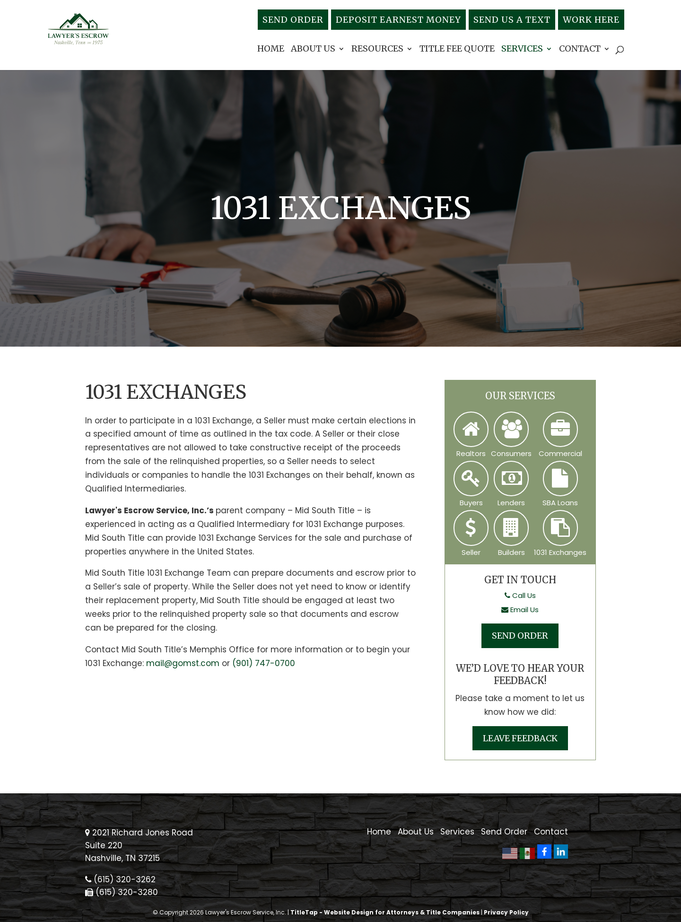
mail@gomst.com (182, 663)
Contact (580, 49)
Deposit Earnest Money (398, 19)
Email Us (520, 610)
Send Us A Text (511, 19)
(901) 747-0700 (263, 663)
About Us (313, 49)
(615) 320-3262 (120, 879)
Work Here (591, 19)
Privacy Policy (506, 912)
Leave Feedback (520, 738)
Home (270, 49)
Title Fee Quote (457, 49)
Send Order (292, 19)
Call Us (520, 595)
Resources (377, 49)
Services (522, 49)
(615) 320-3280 (121, 892)
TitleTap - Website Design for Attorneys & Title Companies (385, 912)
